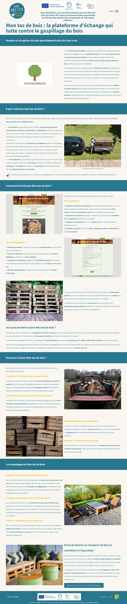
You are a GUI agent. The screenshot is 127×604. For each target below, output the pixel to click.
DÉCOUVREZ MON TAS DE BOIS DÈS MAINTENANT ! (83, 585)
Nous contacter (93, 602)
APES (38, 602)
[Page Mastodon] (117, 597)
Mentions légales (13, 597)
